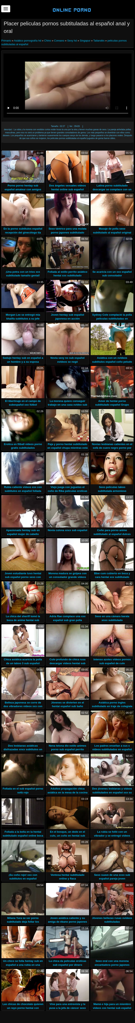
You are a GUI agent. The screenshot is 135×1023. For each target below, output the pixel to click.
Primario (6, 40)
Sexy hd (72, 40)
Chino (47, 40)
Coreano (59, 40)
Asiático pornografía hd (27, 40)
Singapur (85, 40)
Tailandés (99, 40)
